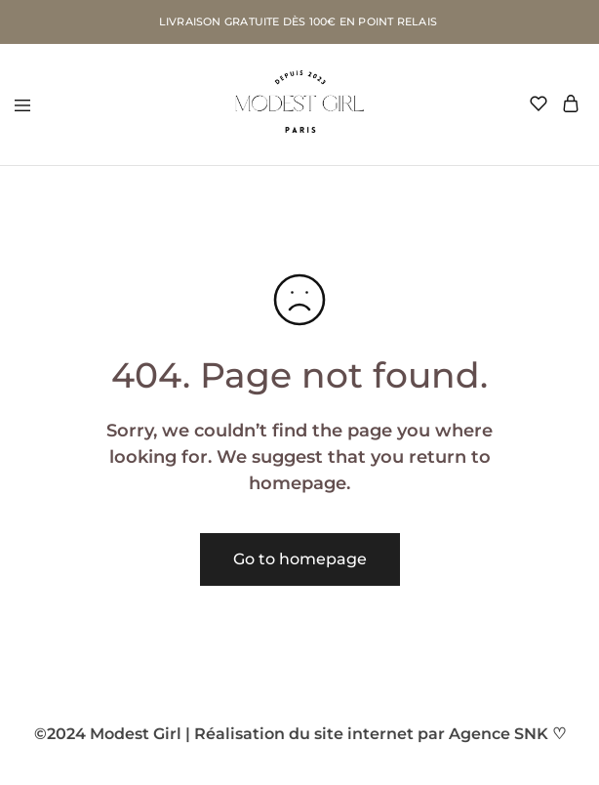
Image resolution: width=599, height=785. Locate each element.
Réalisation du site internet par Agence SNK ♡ (380, 733)
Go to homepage (300, 559)
